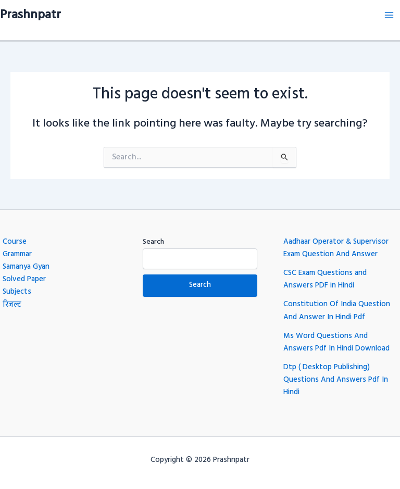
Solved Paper (24, 279)
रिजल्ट (12, 305)
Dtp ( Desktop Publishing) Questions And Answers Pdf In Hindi (335, 379)
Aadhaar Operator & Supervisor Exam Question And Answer (336, 248)
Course (15, 242)
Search (153, 242)
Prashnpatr (30, 15)
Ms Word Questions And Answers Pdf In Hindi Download (336, 342)
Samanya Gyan (26, 267)
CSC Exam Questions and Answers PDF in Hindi (325, 279)
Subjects (17, 292)
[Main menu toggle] (389, 15)
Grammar (17, 254)
